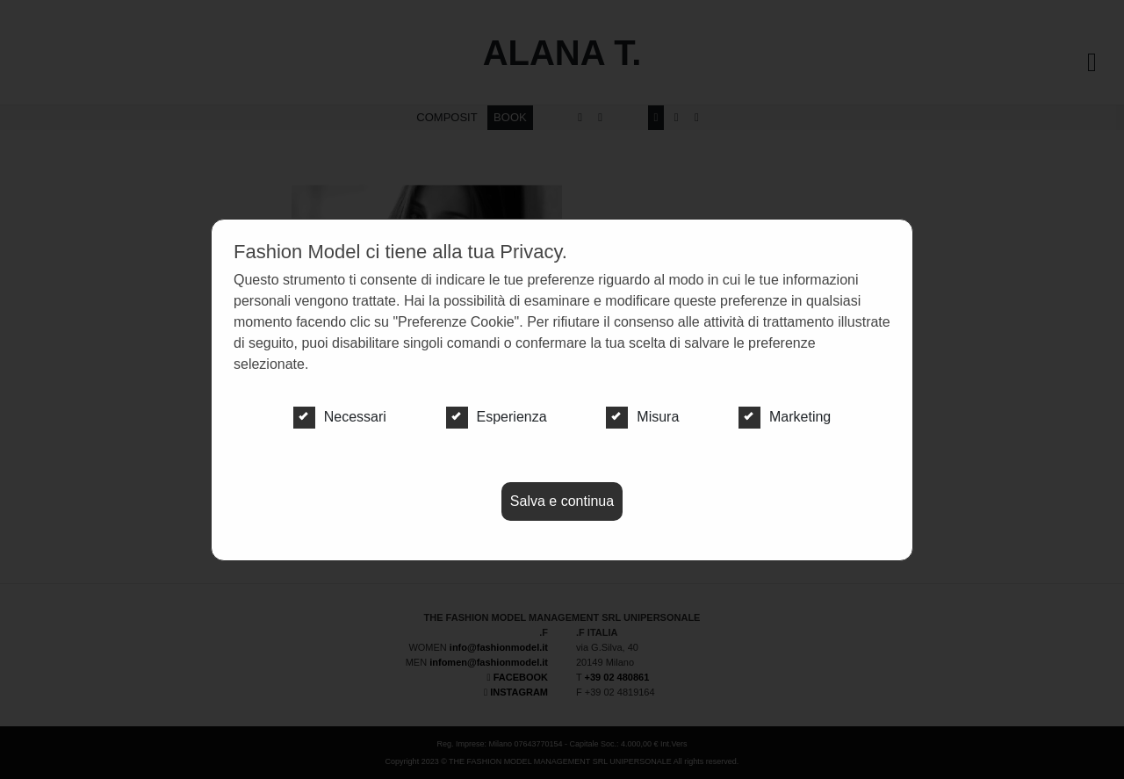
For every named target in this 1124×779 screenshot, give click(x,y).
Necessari (339, 417)
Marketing (785, 417)
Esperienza (496, 417)
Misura (642, 417)
